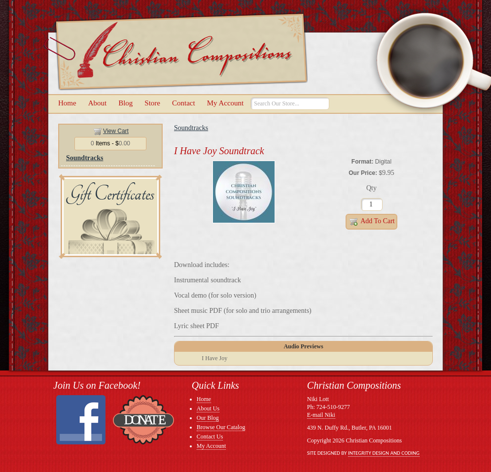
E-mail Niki (321, 414)
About (97, 103)
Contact (183, 103)
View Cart (116, 131)
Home (67, 103)
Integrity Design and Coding (384, 453)
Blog (125, 103)
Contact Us (210, 436)
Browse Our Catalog (221, 427)
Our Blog (208, 417)
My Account (225, 103)
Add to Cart (371, 221)
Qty (371, 188)
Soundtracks (84, 158)
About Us (208, 408)
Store (152, 103)
